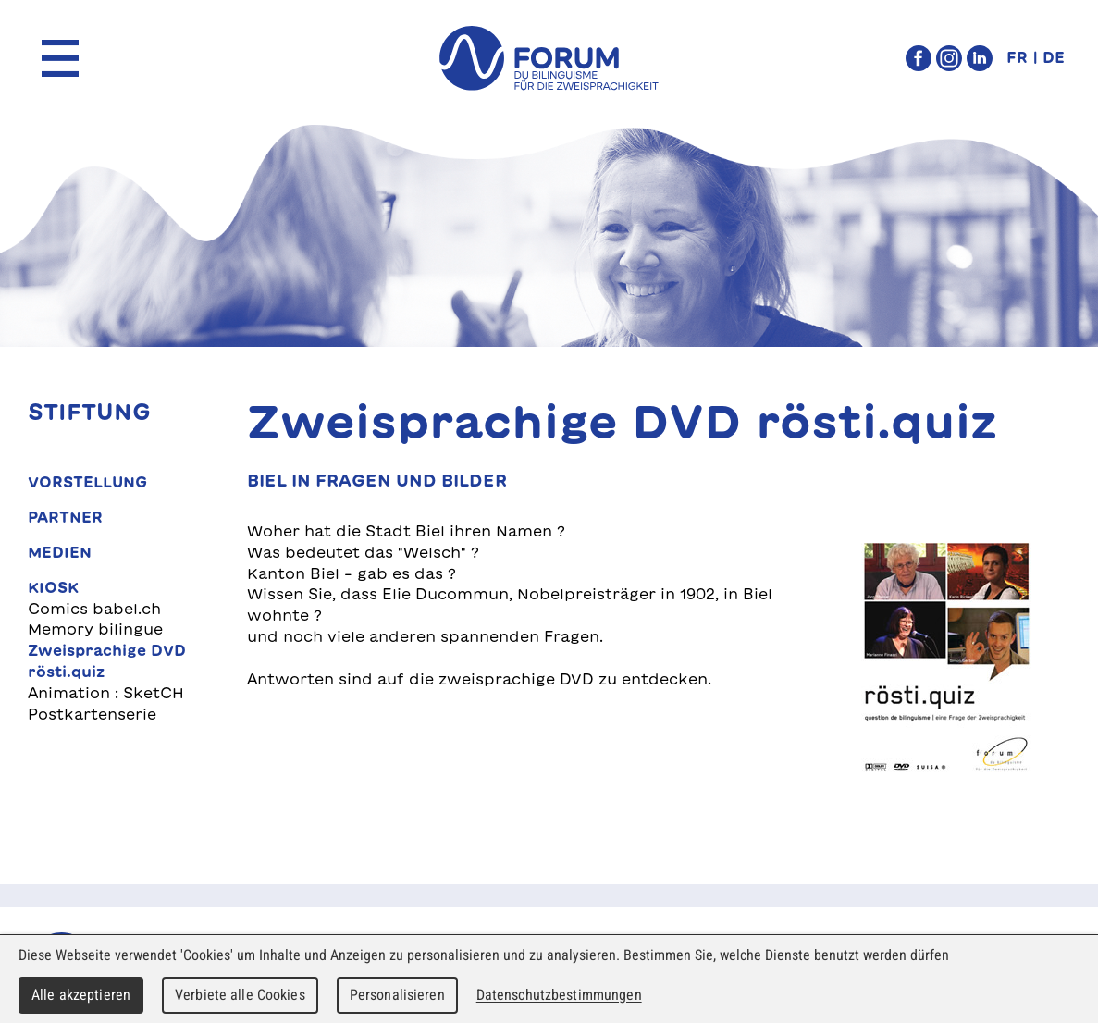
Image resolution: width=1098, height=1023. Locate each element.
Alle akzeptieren (80, 995)
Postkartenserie (92, 714)
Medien (60, 552)
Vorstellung (87, 482)
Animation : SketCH (106, 692)
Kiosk (53, 587)
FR (1017, 57)
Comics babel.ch (94, 608)
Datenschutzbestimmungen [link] (559, 995)
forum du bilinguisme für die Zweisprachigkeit (549, 58)
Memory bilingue (95, 629)
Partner (65, 517)
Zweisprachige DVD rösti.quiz (107, 661)
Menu (60, 58)
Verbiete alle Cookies (240, 995)
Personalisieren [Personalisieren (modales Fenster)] (397, 995)
